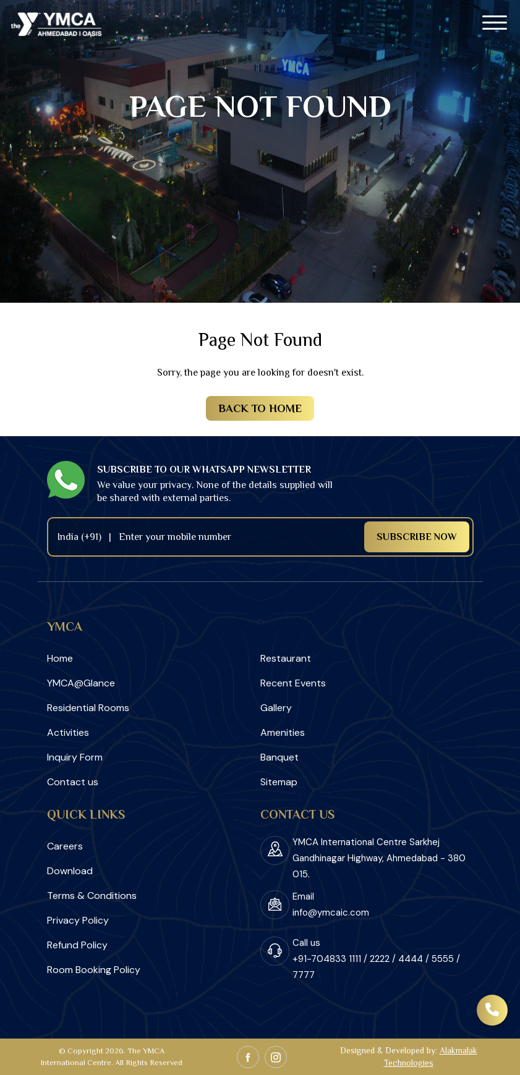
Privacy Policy (78, 920)
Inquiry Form (75, 757)
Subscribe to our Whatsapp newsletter (204, 469)
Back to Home (260, 408)
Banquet (279, 757)
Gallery (276, 707)
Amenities (282, 732)
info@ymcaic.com (330, 912)
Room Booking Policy (93, 969)
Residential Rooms (88, 707)
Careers (65, 846)
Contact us (72, 781)
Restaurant (285, 658)
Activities (68, 732)
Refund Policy (77, 944)
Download (70, 870)
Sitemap (278, 781)
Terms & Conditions (92, 895)
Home (60, 658)
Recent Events (293, 683)
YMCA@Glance (81, 683)
